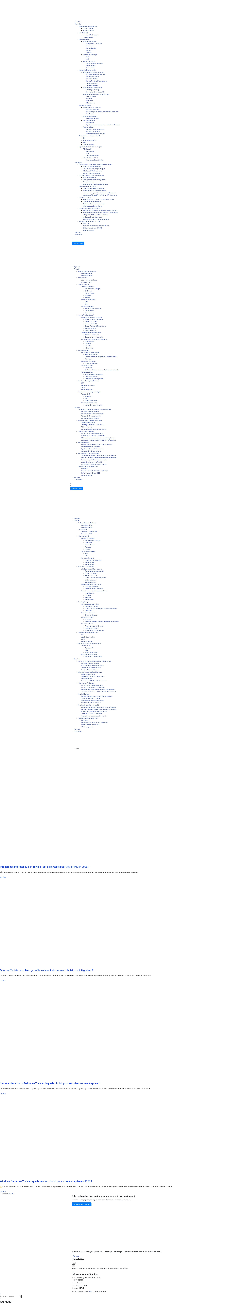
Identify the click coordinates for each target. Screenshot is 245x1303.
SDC (90, 1292)
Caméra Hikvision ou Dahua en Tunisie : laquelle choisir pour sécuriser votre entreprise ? (50, 1083)
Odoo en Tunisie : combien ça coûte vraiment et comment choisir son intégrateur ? (46, 970)
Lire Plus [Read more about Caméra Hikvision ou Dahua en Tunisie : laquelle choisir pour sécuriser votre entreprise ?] (3, 1094)
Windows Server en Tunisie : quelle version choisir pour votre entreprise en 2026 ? (46, 1181)
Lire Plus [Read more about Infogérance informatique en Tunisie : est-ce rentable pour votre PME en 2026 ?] (3, 877)
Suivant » (11, 1194)
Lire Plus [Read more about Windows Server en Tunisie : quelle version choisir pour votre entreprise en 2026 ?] (3, 1191)
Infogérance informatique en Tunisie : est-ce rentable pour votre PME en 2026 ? (44, 866)
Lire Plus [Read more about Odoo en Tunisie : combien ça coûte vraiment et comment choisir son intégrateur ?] (3, 980)
